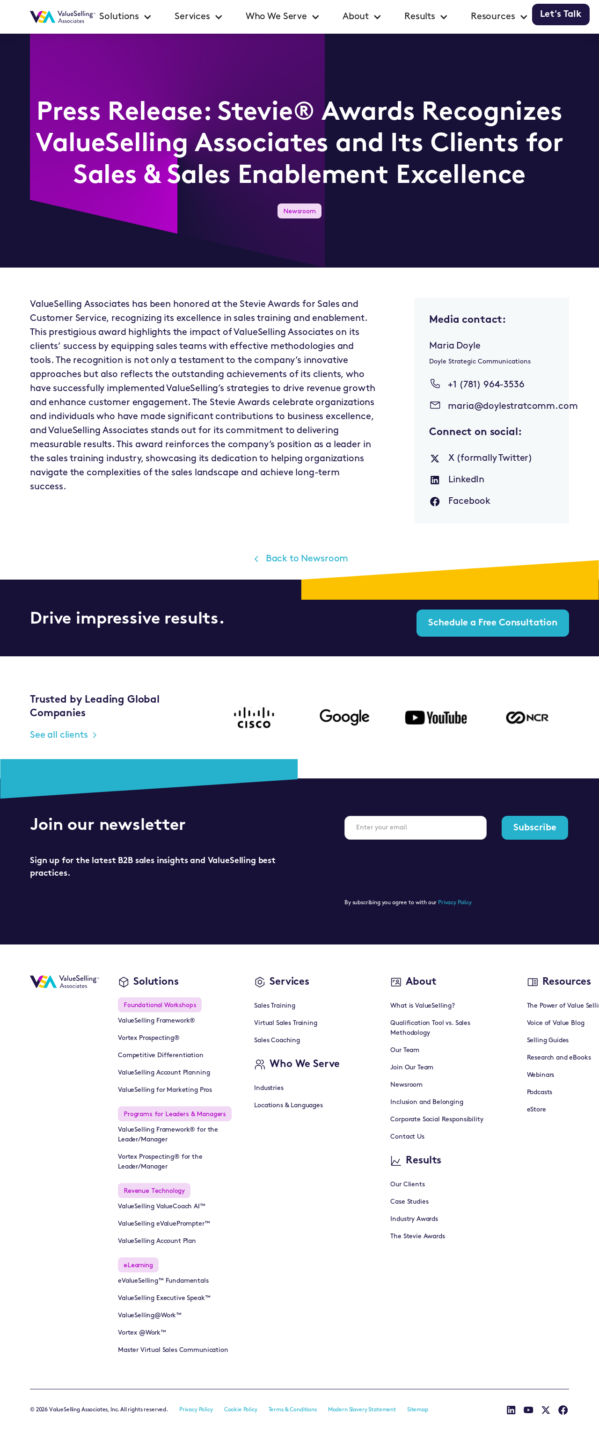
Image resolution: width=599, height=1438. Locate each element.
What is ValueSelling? (422, 1006)
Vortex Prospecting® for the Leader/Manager (160, 1162)
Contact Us (407, 1136)
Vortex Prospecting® (149, 1038)
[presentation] (415, 865)
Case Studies (409, 1202)
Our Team (404, 1050)
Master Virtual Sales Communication (173, 1350)
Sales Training (274, 1006)
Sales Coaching (277, 1040)
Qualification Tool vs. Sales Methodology (430, 1028)
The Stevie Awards (417, 1236)
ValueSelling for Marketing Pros (165, 1090)
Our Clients (407, 1184)
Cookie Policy (240, 1410)
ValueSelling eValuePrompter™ (164, 1223)
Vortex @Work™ (142, 1332)
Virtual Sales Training (285, 1023)
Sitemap (417, 1410)
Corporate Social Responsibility (436, 1119)
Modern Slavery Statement (362, 1410)
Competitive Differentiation (161, 1055)
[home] (62, 17)
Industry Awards (414, 1219)
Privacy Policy (455, 903)
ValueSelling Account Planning (164, 1072)
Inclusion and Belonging (426, 1102)
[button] (125, 17)
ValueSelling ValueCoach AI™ (161, 1206)
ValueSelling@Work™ (150, 1315)
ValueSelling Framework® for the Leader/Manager (168, 1134)
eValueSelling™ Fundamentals (163, 1281)
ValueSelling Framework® (156, 1020)
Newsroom (406, 1085)
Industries (268, 1088)
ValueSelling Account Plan (157, 1241)
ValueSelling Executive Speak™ (164, 1298)
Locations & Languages (288, 1105)
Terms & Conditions (293, 1410)
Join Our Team (411, 1067)
